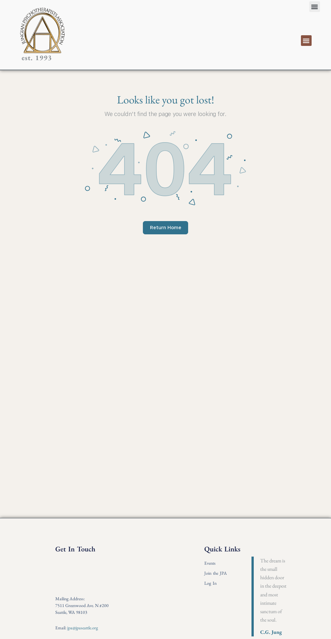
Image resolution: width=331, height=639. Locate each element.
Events (210, 563)
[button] (314, 6)
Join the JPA (215, 573)
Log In (210, 583)
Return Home (165, 227)
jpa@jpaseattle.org (82, 628)
